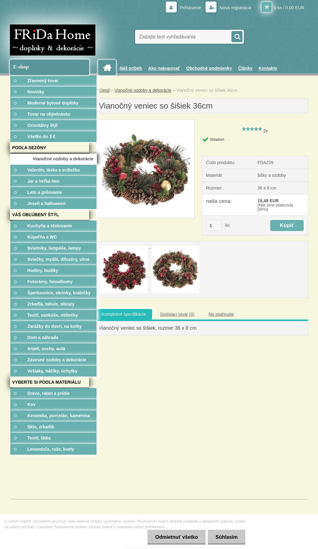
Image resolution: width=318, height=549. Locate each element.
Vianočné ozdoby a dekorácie (142, 90)
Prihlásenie (190, 7)
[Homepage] (109, 68)
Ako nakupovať (164, 68)
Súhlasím (227, 537)
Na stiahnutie (221, 314)
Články (245, 68)
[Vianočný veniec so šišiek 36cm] (145, 121)
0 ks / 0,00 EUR (289, 7)
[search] (237, 36)
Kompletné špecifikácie (124, 314)
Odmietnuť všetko (176, 537)
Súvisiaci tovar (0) (177, 314)
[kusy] (214, 225)
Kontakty (268, 68)
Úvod (104, 90)
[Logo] (52, 40)
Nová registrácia (234, 7)
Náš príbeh (131, 68)
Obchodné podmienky (209, 68)
